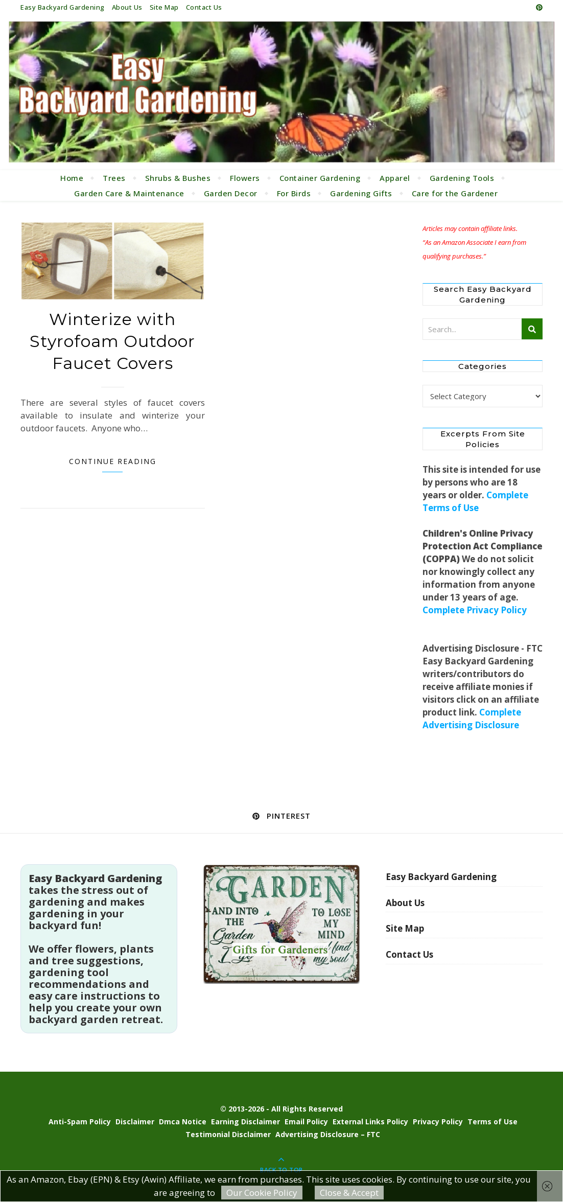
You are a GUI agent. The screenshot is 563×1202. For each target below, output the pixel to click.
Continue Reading (112, 461)
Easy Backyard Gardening (62, 7)
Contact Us (204, 7)
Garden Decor (230, 193)
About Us (127, 7)
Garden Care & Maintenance (129, 193)
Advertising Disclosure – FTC (327, 1134)
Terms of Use (492, 1121)
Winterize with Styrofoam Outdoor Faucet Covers (112, 341)
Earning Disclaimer (245, 1121)
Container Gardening (320, 178)
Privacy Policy (438, 1121)
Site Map (164, 7)
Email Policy (306, 1121)
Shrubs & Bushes (178, 178)
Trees (114, 178)
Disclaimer (134, 1121)
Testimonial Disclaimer (228, 1134)
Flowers (245, 178)
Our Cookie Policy (261, 1192)
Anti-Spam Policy (80, 1121)
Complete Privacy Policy (475, 610)
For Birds (294, 193)
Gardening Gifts (361, 193)
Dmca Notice (182, 1121)
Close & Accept (349, 1192)
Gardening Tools (462, 178)
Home (71, 178)
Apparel (395, 178)
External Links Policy (370, 1121)
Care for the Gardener (455, 193)
